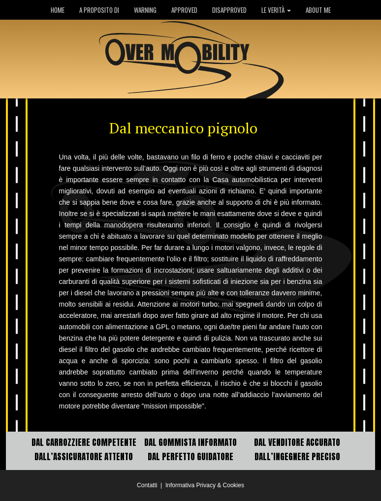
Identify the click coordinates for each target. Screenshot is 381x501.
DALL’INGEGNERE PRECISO (297, 456)
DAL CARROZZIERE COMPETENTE (84, 442)
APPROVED (184, 10)
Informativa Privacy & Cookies (204, 485)
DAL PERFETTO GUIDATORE (190, 456)
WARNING (145, 10)
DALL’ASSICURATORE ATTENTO (83, 456)
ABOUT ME (318, 10)
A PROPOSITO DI (99, 10)
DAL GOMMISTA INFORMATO (190, 442)
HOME (57, 10)
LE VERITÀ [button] (276, 10)
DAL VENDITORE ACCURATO (297, 442)
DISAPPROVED (229, 10)
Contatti (147, 485)
